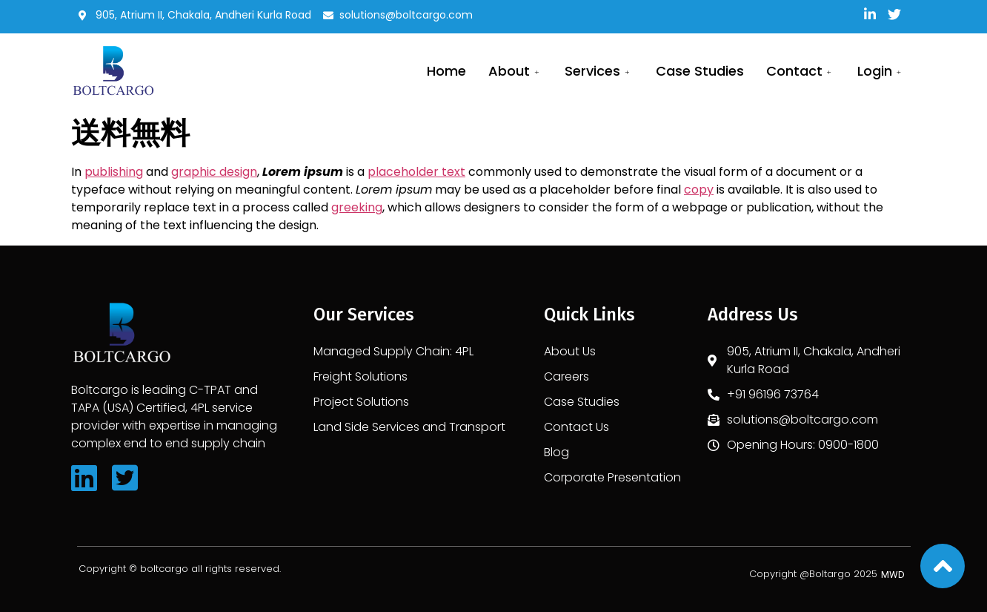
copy (699, 189)
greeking (356, 207)
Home (446, 71)
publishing (113, 171)
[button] (892, 574)
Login (881, 71)
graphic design (214, 171)
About (515, 71)
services (599, 71)
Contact (800, 71)
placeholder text (416, 171)
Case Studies (700, 71)
